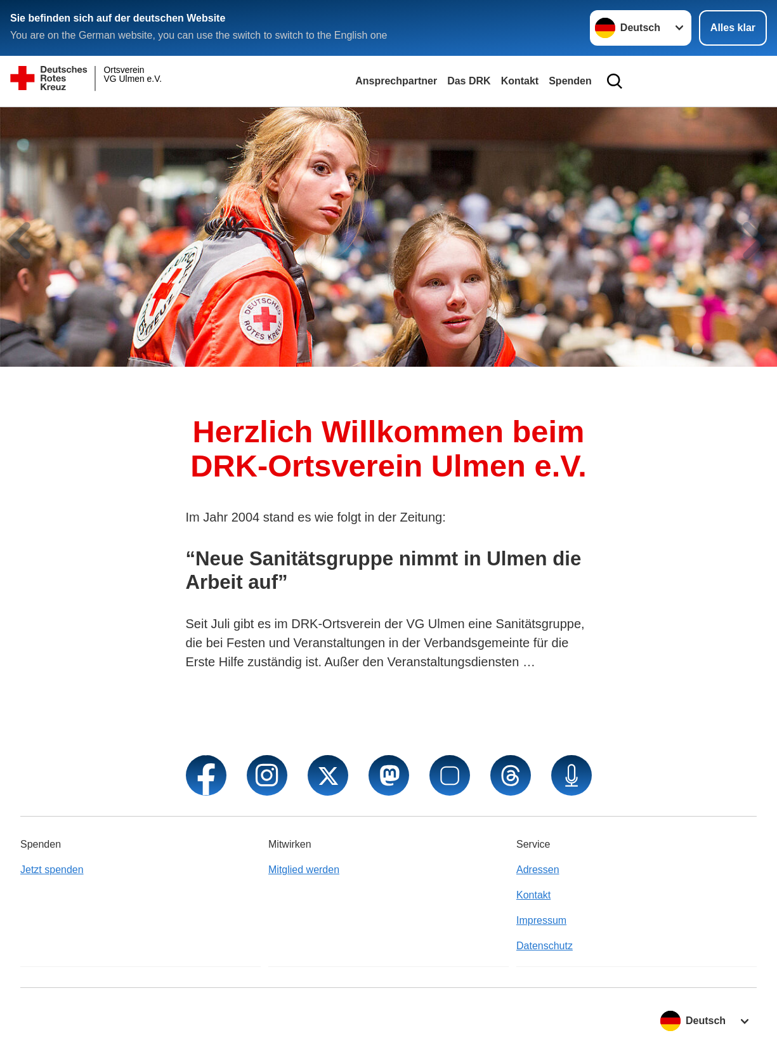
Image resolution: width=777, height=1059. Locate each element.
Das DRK (468, 81)
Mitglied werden (303, 869)
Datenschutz (544, 945)
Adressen (537, 869)
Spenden (570, 81)
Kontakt (520, 81)
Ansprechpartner (396, 81)
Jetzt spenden (52, 869)
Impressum (541, 920)
